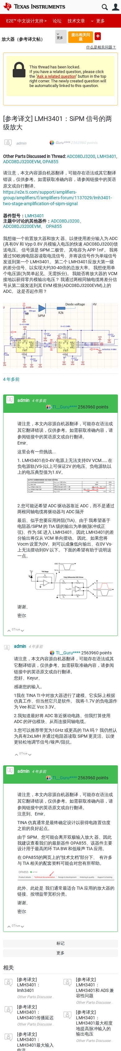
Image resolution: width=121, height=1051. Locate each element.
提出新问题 (98, 36)
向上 (9, 631)
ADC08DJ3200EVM (22, 161)
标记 (60, 943)
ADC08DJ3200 (81, 156)
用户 (115, 7)
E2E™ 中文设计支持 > (26, 20)
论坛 (57, 20)
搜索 (104, 7)
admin (21, 143)
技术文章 (76, 20)
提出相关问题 (80, 37)
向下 (22, 631)
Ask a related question (56, 76)
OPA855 (50, 161)
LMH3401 (106, 156)
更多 (100, 20)
